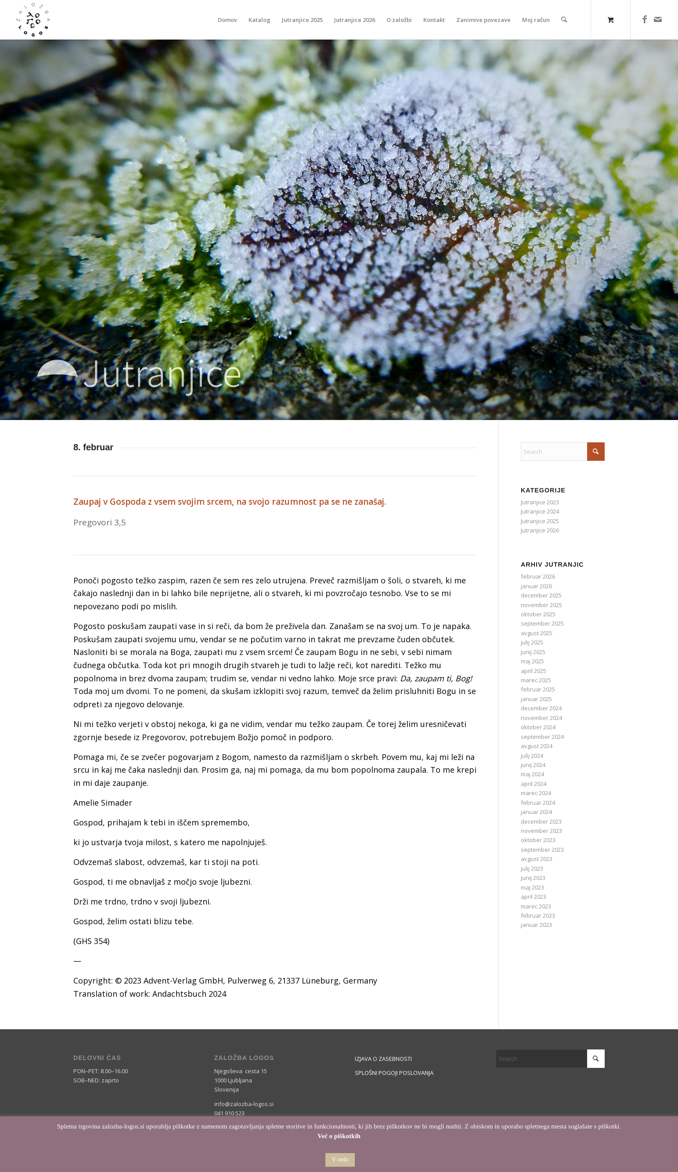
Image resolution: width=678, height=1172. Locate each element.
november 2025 (541, 605)
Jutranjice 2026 (540, 530)
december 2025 (541, 595)
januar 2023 (536, 925)
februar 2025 (538, 689)
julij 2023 (532, 868)
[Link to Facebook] (644, 19)
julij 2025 (532, 642)
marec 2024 (536, 793)
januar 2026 (536, 586)
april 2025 (533, 671)
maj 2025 (532, 661)
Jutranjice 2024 (540, 511)
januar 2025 (536, 699)
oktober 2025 (538, 614)
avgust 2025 (536, 633)
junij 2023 (533, 878)
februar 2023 (538, 915)
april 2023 (533, 897)
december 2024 (541, 708)
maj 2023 (532, 887)
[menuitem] (227, 20)
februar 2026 (538, 576)
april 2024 (533, 784)
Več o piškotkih (339, 1135)
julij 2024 (532, 756)
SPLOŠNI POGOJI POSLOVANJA (394, 1073)
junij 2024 (533, 765)
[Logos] (33, 20)
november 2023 (541, 831)
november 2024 (541, 718)
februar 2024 (538, 803)
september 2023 (542, 850)
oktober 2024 (538, 727)
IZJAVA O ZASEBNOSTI (383, 1059)
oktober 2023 (538, 840)
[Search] (564, 20)
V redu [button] (340, 1159)
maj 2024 (532, 774)
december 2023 (541, 821)
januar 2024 (536, 812)
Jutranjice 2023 (540, 502)
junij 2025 (533, 652)
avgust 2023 (536, 859)
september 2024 (542, 737)
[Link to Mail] (657, 19)
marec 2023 (536, 906)
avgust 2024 (536, 746)
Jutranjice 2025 (540, 521)
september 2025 (542, 623)
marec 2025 (536, 680)
